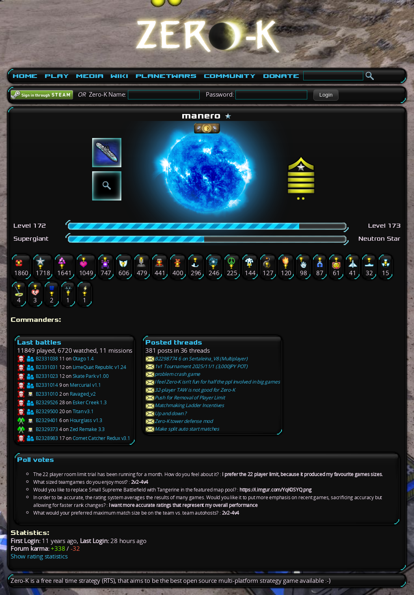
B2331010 (37, 393)
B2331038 (37, 358)
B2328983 (37, 438)
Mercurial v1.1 (85, 385)
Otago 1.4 (83, 358)
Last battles (39, 342)
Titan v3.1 (83, 411)
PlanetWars (166, 75)
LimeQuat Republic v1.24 (99, 367)
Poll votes (35, 459)
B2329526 (37, 402)
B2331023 (37, 376)
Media (89, 75)
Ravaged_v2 (83, 393)
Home (25, 75)
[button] (325, 95)
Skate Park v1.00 (91, 376)
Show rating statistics (39, 556)
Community (230, 75)
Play (57, 75)
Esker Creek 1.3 (90, 402)
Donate (281, 75)
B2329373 (37, 429)
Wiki (119, 75)
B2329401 (37, 420)
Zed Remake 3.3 (87, 429)
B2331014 (37, 385)
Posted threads (173, 342)
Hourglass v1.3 (86, 420)
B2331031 (37, 367)
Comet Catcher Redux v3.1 (101, 438)
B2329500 (37, 411)
